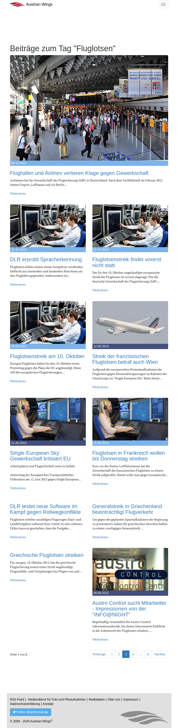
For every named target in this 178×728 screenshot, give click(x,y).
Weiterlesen (18, 193)
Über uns (114, 699)
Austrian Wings (31, 4)
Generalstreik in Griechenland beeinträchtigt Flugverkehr (127, 509)
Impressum (130, 699)
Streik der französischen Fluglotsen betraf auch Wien (125, 359)
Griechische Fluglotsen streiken (47, 555)
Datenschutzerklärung (25, 704)
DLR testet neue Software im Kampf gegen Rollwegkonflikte (45, 509)
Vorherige (99, 654)
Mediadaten (97, 699)
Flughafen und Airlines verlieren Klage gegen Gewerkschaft (79, 173)
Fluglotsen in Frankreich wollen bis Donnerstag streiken (128, 456)
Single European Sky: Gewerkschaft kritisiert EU (40, 456)
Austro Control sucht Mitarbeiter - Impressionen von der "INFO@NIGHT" (129, 609)
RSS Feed (17, 699)
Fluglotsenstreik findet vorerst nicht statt (126, 262)
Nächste (159, 654)
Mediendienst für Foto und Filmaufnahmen (57, 699)
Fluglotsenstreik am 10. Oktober (47, 356)
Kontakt (48, 704)
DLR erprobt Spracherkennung (46, 259)
